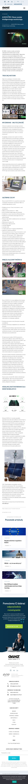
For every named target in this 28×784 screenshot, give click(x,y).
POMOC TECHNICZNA (14, 731)
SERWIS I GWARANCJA (14, 734)
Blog (14, 720)
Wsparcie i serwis (13, 715)
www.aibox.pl (5, 503)
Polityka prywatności (14, 743)
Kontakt (14, 724)
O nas (14, 722)
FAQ (18, 1)
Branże (14, 711)
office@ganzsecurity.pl (15, 686)
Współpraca (14, 717)
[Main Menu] (24, 8)
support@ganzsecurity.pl (16, 694)
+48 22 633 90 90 (18, 4)
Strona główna (5, 24)
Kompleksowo (14, 713)
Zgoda (14, 781)
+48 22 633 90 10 (14, 692)
